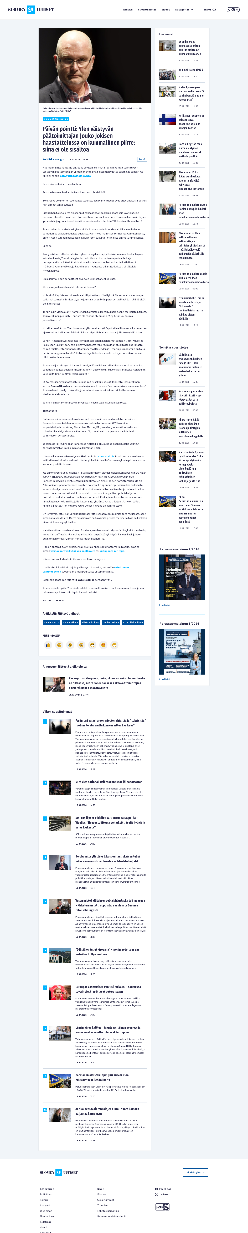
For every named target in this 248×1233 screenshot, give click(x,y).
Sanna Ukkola (70, 622)
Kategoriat (184, 10)
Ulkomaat (46, 1211)
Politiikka (48, 159)
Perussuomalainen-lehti (111, 1216)
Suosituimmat (147, 10)
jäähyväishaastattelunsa (75, 176)
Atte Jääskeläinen (133, 622)
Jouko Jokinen (111, 622)
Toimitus (102, 1205)
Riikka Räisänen (90, 622)
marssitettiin (106, 456)
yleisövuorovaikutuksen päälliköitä (72, 551)
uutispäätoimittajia (112, 551)
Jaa (142, 159)
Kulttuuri (45, 1222)
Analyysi (59, 159)
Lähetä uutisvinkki (108, 1211)
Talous (44, 1200)
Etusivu (128, 10)
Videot (166, 10)
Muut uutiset (47, 1216)
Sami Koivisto (51, 622)
